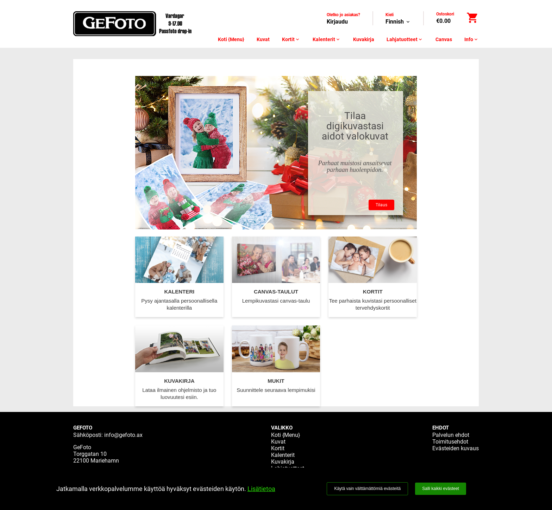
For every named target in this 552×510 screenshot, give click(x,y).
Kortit (291, 39)
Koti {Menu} (231, 39)
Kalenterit (327, 39)
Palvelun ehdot (450, 435)
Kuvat (263, 39)
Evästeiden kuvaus (455, 448)
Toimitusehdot (450, 441)
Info (471, 39)
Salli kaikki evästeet (440, 488)
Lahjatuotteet (405, 39)
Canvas (443, 39)
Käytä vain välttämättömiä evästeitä (367, 488)
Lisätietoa (261, 488)
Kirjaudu (337, 21)
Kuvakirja (363, 39)
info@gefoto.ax (123, 435)
